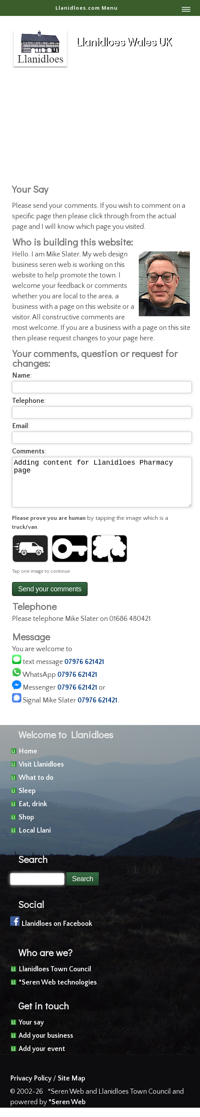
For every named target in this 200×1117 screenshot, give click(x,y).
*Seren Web (67, 1111)
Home (28, 761)
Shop (26, 827)
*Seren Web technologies (58, 992)
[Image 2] (70, 558)
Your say (31, 1032)
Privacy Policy (31, 1088)
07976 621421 (84, 671)
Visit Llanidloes (41, 774)
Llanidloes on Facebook (56, 933)
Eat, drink (33, 813)
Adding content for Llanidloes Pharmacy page (102, 487)
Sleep (27, 800)
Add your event (42, 1058)
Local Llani (35, 840)
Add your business (46, 1045)
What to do (36, 787)
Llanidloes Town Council (55, 979)
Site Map (71, 1088)
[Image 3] (109, 558)
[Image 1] (30, 558)
